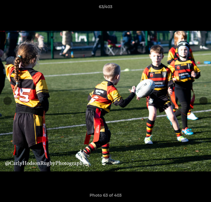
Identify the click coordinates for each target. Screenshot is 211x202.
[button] (204, 8)
